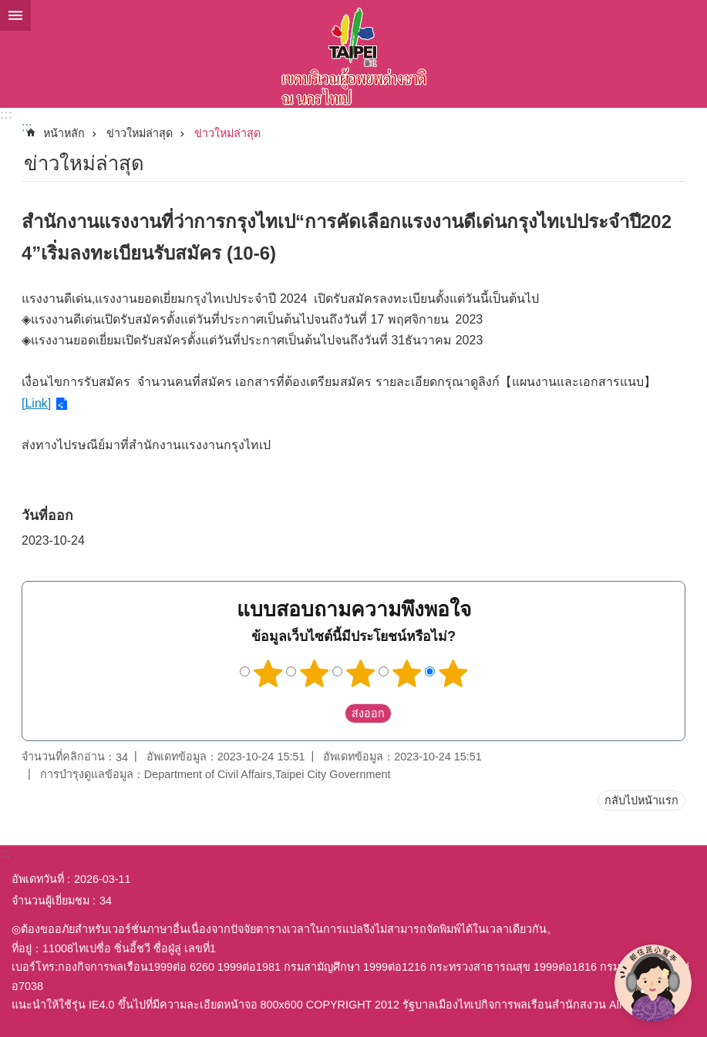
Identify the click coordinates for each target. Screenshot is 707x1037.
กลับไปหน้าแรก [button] (641, 800)
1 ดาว (267, 673)
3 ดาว (360, 673)
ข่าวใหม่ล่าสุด (139, 133)
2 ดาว (313, 673)
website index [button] (15, 15)
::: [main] (27, 126)
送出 (330, 714)
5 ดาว (452, 673)
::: (6, 114)
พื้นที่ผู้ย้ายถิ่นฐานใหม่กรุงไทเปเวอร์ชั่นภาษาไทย (353, 54)
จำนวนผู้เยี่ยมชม (50, 900)
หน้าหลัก (64, 133)
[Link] (36, 403)
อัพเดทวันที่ (38, 879)
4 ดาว (406, 673)
